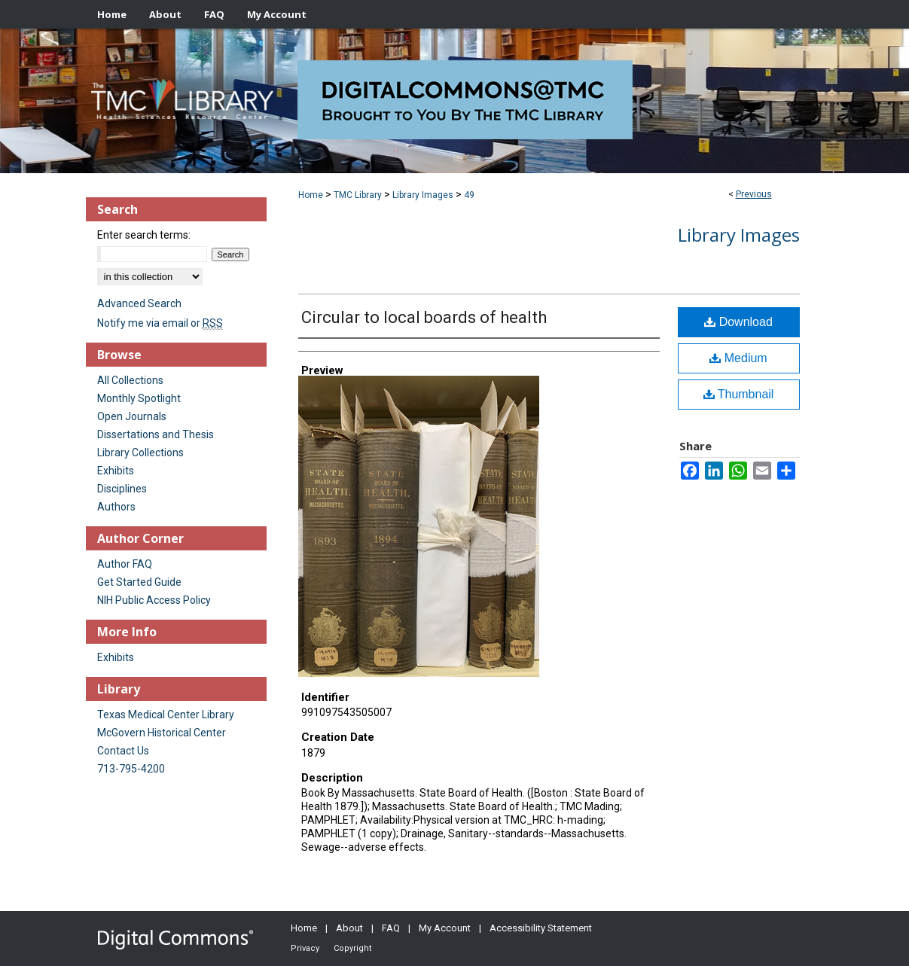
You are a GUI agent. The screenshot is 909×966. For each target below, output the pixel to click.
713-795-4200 (131, 769)
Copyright (352, 948)
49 (469, 195)
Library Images (422, 195)
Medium (738, 358)
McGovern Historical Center (161, 733)
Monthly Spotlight (139, 398)
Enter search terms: (144, 235)
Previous (754, 194)
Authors (116, 507)
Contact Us (123, 751)
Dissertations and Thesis (155, 434)
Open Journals (131, 416)
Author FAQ (124, 564)
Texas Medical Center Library (165, 715)
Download (738, 321)
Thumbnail (738, 394)
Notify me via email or (160, 323)
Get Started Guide (139, 582)
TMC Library (358, 195)
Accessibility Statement (541, 928)
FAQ (391, 928)
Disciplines (122, 489)
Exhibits (115, 471)
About (349, 928)
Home (310, 195)
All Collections (130, 380)
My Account (445, 928)
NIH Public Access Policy (154, 600)
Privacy (305, 948)
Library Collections (140, 452)
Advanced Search (139, 303)
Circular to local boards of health (424, 317)
